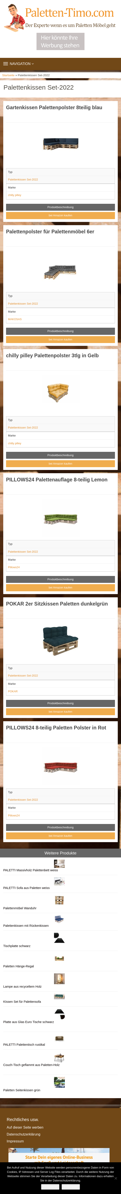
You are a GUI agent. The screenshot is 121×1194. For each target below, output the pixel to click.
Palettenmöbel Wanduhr (20, 908)
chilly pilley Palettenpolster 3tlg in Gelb (52, 355)
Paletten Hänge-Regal (18, 966)
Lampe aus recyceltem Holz (22, 986)
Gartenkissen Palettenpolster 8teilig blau (54, 107)
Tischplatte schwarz (16, 946)
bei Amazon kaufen (60, 215)
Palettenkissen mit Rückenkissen (26, 925)
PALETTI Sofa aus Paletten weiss (26, 888)
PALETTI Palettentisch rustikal (24, 1044)
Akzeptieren (50, 1186)
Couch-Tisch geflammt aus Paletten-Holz (31, 1065)
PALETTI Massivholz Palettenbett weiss (30, 870)
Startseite (8, 75)
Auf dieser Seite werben (25, 1127)
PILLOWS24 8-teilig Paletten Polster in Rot (56, 728)
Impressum (15, 1141)
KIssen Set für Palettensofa (22, 1001)
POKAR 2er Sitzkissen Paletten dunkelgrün (57, 604)
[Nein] (115, 1178)
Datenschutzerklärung (23, 1134)
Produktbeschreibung (61, 207)
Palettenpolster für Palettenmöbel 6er (50, 231)
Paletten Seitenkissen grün (21, 1090)
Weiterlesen (70, 1186)
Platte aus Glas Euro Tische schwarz (28, 1022)
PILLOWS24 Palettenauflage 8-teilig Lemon (57, 479)
